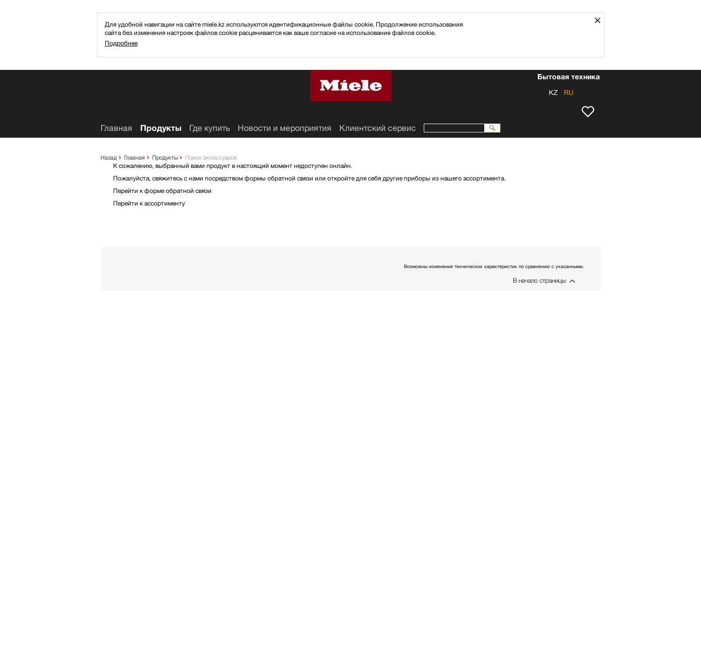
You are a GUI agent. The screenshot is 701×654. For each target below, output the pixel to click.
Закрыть (601, 20)
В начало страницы (539, 280)
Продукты (165, 157)
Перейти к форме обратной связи (162, 191)
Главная (134, 157)
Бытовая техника (568, 77)
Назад (109, 157)
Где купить (209, 128)
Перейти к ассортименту (149, 203)
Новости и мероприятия (284, 128)
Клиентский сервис (377, 128)
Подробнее (121, 43)
